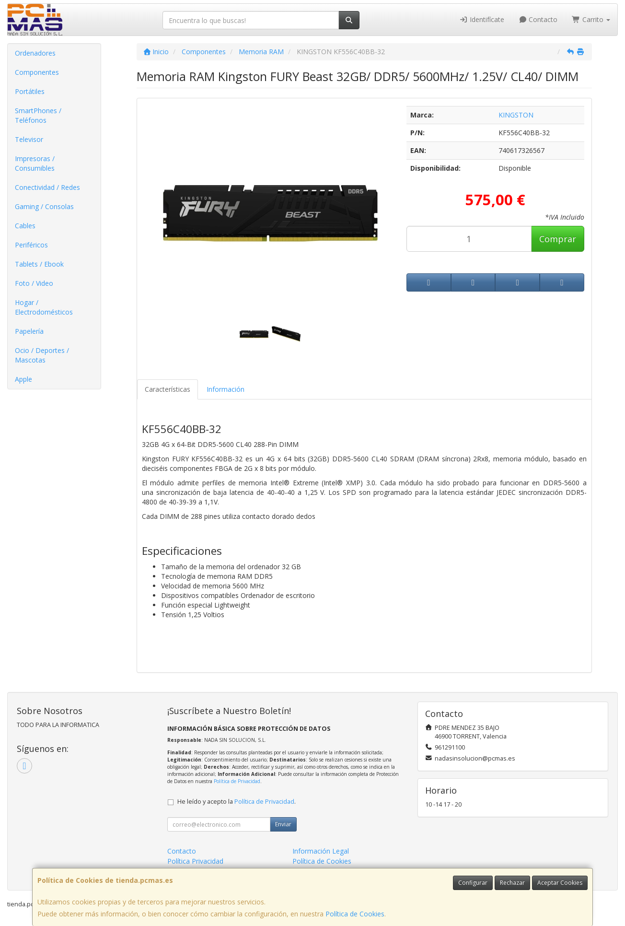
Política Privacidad (195, 861)
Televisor (29, 139)
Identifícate (481, 19)
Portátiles (30, 91)
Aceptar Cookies (559, 883)
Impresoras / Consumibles (35, 163)
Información (225, 389)
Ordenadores (35, 53)
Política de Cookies (354, 913)
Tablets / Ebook (39, 264)
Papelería (29, 331)
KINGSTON (515, 114)
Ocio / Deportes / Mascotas (42, 355)
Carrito (591, 19)
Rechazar (512, 883)
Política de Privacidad (237, 781)
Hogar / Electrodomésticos (44, 307)
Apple (23, 379)
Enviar (283, 824)
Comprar (557, 239)
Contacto (538, 19)
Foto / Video (34, 283)
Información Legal (320, 851)
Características (167, 389)
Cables (25, 225)
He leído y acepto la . (236, 801)
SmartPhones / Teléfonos (38, 115)
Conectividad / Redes (47, 187)
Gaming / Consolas (44, 206)
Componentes (37, 72)
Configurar (472, 883)
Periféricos (31, 244)
